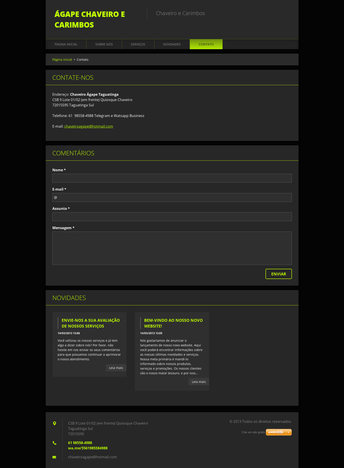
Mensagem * (63, 227)
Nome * (59, 170)
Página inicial (66, 44)
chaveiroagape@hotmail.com (88, 126)
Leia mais (116, 368)
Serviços (138, 44)
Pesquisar (287, 13)
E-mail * (59, 189)
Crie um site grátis (253, 432)
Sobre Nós (104, 44)
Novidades (172, 44)
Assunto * (61, 208)
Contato (206, 44)
